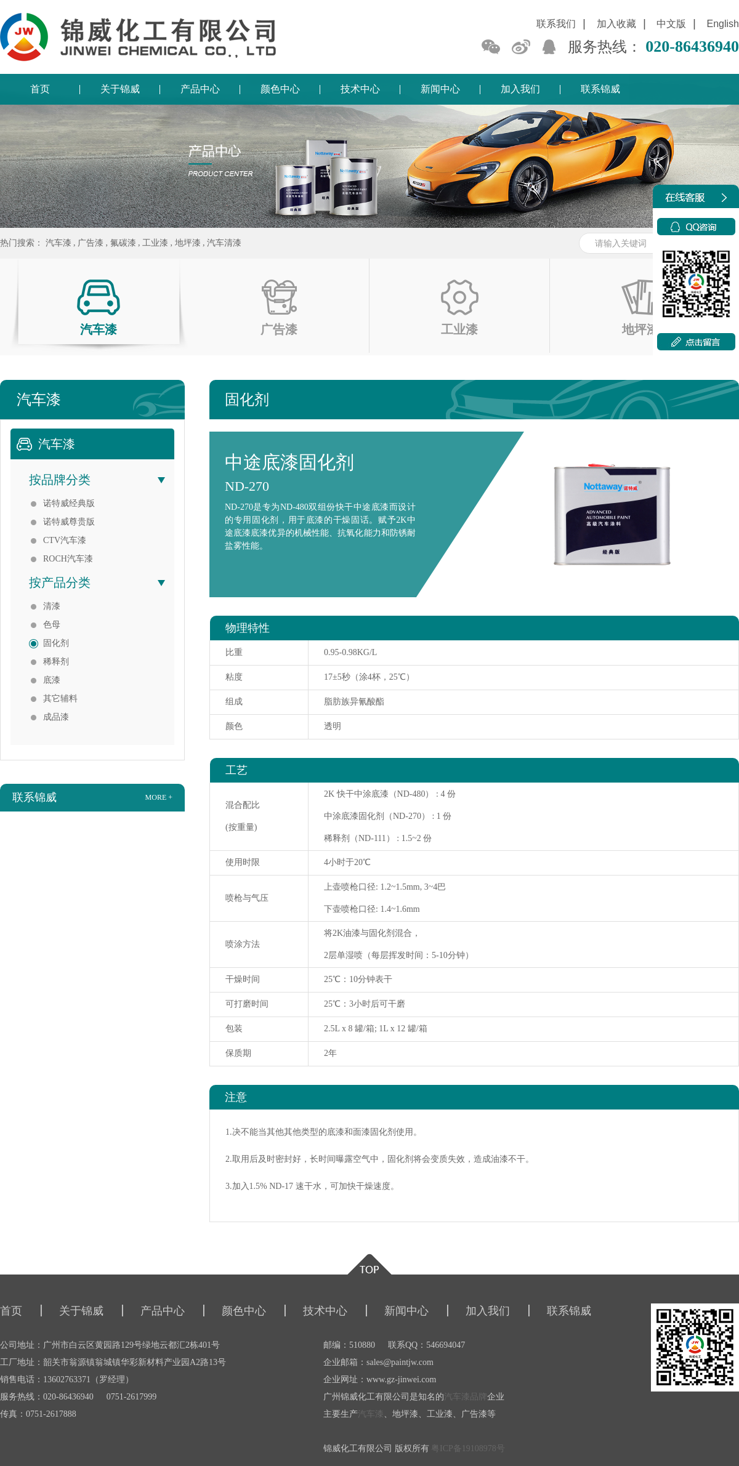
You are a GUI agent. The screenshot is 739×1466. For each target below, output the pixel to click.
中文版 (671, 23)
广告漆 (90, 243)
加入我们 (520, 89)
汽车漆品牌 (465, 1396)
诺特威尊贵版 (69, 521)
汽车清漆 (224, 243)
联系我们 (556, 23)
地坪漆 (188, 243)
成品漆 (56, 717)
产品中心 (200, 89)
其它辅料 (60, 698)
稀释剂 (56, 661)
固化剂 (56, 643)
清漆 (51, 606)
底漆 (51, 680)
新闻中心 (440, 89)
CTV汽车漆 (64, 540)
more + (158, 797)
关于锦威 (120, 89)
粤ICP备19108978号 (468, 1448)
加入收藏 (616, 23)
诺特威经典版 (69, 503)
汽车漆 (58, 243)
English (723, 23)
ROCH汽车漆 (68, 558)
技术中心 (360, 89)
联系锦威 (600, 89)
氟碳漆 (123, 243)
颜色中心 (280, 89)
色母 (51, 624)
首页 (40, 89)
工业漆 (155, 243)
